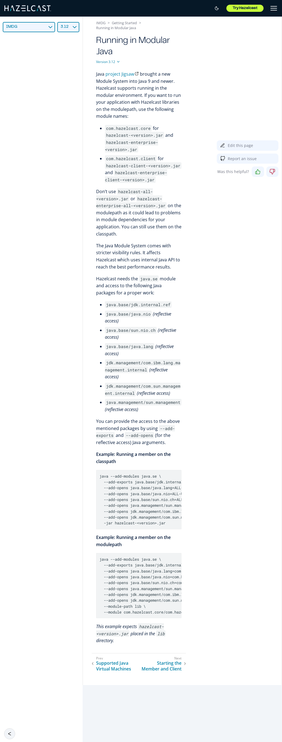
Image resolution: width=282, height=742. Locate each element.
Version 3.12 (105, 61)
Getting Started (124, 22)
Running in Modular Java (116, 27)
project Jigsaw (119, 74)
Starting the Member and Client (161, 666)
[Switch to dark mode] (217, 8)
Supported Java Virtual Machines (113, 666)
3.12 (65, 27)
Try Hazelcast (244, 8)
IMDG (11, 27)
